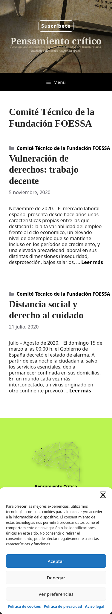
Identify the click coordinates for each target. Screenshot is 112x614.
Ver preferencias (56, 594)
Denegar (56, 578)
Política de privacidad (63, 606)
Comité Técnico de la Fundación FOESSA (63, 148)
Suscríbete (56, 25)
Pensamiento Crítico (56, 486)
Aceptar (56, 561)
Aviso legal (94, 606)
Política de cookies (24, 606)
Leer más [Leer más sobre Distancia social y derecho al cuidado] (80, 390)
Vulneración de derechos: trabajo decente (44, 169)
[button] (103, 495)
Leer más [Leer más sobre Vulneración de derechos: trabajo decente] (92, 262)
